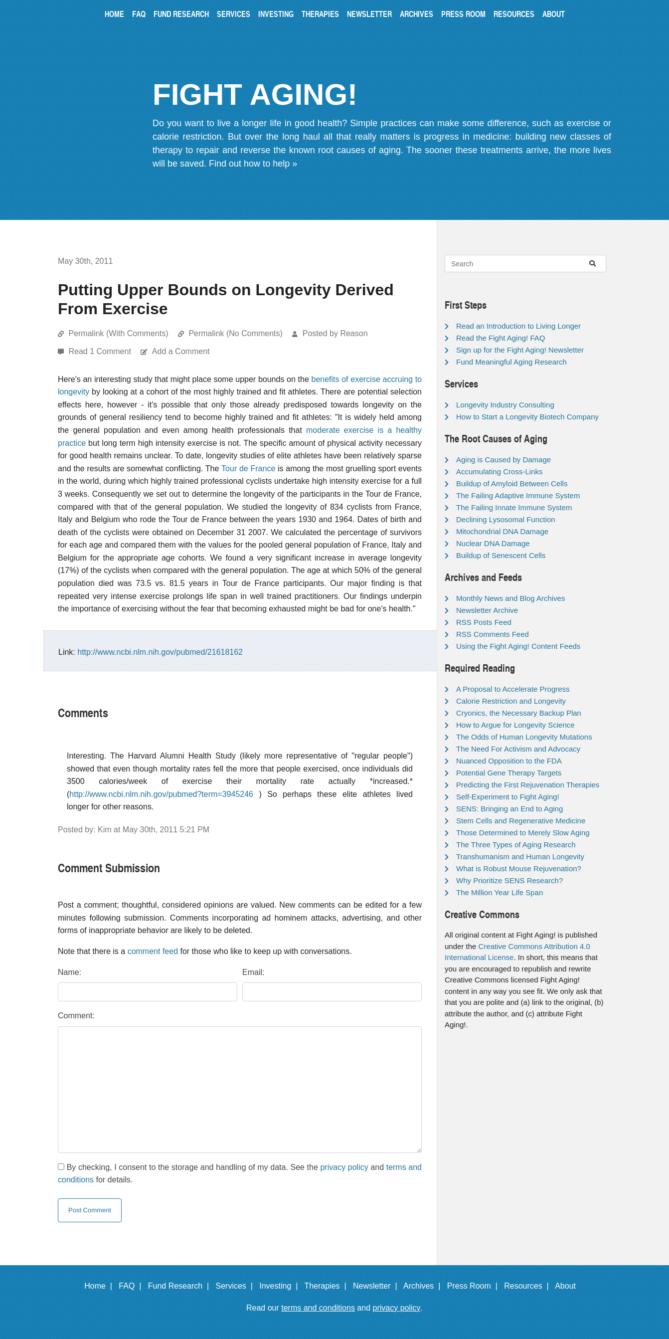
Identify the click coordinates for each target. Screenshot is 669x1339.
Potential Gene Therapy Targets (508, 772)
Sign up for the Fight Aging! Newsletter (520, 350)
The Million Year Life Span (499, 892)
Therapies (320, 13)
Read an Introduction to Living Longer (518, 326)
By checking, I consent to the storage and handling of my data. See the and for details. (240, 1173)
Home (114, 13)
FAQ (139, 13)
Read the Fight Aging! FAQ (500, 338)
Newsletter (369, 13)
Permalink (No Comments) (235, 333)
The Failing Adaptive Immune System (518, 495)
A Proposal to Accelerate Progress (513, 689)
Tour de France (248, 468)
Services (233, 13)
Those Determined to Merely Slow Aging (523, 832)
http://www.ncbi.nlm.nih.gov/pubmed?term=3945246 (161, 794)
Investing (276, 13)
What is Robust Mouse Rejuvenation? (518, 868)
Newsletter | (377, 1286)
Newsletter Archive (487, 610)
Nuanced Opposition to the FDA (509, 761)
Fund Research (181, 13)
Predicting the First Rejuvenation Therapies (527, 784)
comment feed (153, 951)
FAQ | (132, 1286)
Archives (416, 13)
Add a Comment (181, 351)
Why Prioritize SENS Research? (509, 880)
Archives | (424, 1286)
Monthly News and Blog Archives (510, 598)
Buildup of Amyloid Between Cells (511, 483)
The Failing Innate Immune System (514, 507)
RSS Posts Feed (483, 622)
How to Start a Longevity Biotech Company (527, 416)
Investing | (280, 1286)
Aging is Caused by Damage (503, 459)
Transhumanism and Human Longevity (520, 856)
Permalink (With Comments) (118, 333)
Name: (69, 972)
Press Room (463, 13)
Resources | (528, 1286)
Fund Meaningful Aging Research (511, 362)
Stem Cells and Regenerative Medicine (520, 820)
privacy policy (344, 1167)
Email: (253, 972)
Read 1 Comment (100, 351)
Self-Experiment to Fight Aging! (507, 796)
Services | (236, 1286)
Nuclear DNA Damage (493, 543)
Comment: (76, 1015)
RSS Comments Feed (492, 634)
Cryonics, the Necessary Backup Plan (518, 713)
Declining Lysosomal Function (505, 519)
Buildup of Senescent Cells (500, 555)
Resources (514, 13)
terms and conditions (318, 1308)
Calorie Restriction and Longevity (511, 701)
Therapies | (327, 1286)
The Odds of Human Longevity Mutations (524, 737)
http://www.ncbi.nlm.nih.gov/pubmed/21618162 (160, 652)
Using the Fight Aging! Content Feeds (518, 646)
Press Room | (474, 1286)
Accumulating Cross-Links (499, 471)
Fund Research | (180, 1286)
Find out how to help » (253, 164)
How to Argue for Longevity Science (515, 725)
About (553, 13)
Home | (100, 1286)
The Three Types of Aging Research (516, 844)
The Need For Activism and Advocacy (518, 749)
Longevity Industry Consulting (505, 404)
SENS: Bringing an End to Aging (509, 808)
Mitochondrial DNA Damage (502, 531)
